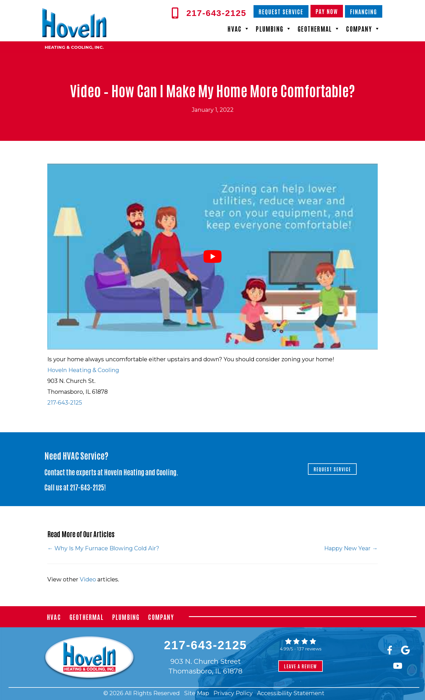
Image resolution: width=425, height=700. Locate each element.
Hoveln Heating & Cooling (83, 370)
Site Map (196, 693)
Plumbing (274, 28)
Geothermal (319, 28)
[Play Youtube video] (212, 257)
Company (363, 28)
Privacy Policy (233, 693)
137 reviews (309, 649)
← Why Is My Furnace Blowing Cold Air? (103, 548)
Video (88, 579)
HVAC (239, 28)
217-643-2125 (64, 402)
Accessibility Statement (290, 693)
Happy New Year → (351, 548)
